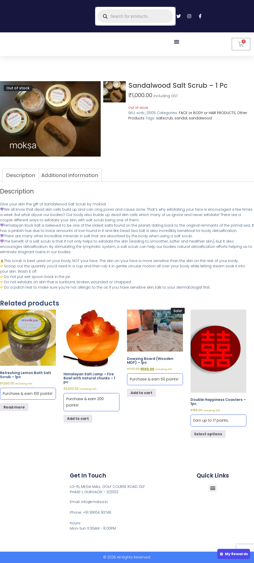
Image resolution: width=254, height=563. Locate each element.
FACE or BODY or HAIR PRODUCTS (207, 112)
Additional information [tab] (69, 175)
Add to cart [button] (78, 418)
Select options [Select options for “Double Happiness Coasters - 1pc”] (208, 434)
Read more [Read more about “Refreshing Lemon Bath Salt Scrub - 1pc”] (14, 407)
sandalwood (200, 118)
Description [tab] (20, 175)
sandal (181, 118)
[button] (176, 41)
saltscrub (164, 118)
